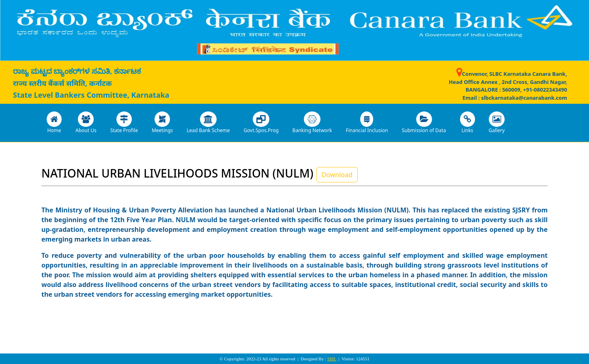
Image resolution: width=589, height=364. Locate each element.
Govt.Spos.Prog (261, 122)
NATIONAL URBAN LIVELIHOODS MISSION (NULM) (177, 173)
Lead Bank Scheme (208, 122)
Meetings (162, 122)
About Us (86, 122)
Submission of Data (424, 122)
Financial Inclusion (367, 122)
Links (467, 122)
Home (54, 122)
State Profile (124, 122)
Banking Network (312, 122)
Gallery (497, 122)
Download (337, 174)
